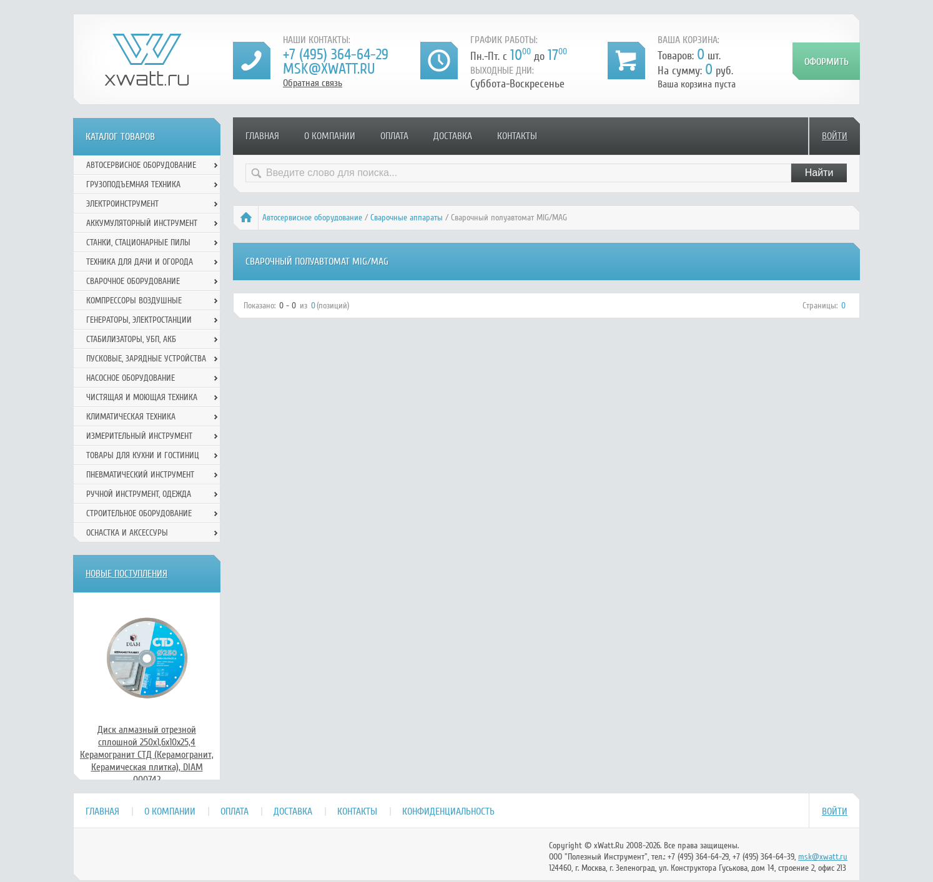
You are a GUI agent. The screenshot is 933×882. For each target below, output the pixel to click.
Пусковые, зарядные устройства (146, 358)
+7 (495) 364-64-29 (335, 55)
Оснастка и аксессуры (127, 532)
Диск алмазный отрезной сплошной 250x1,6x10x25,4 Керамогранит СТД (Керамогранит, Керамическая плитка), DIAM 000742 (147, 754)
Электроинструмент (122, 203)
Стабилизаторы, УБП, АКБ (131, 339)
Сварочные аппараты (406, 217)
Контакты (517, 136)
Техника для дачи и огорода (139, 262)
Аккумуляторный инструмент (141, 223)
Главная (262, 136)
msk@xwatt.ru (329, 69)
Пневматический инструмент (140, 474)
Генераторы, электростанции (139, 320)
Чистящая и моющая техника (141, 397)
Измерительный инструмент (139, 436)
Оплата (394, 136)
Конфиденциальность (448, 811)
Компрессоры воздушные (134, 300)
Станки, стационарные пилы (138, 242)
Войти (834, 136)
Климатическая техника (130, 416)
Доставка (452, 136)
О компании (329, 136)
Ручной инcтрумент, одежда (138, 494)
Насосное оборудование (130, 378)
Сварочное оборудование (133, 281)
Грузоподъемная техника (133, 184)
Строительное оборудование (139, 513)
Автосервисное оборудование (312, 217)
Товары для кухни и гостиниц (142, 455)
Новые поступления (126, 573)
